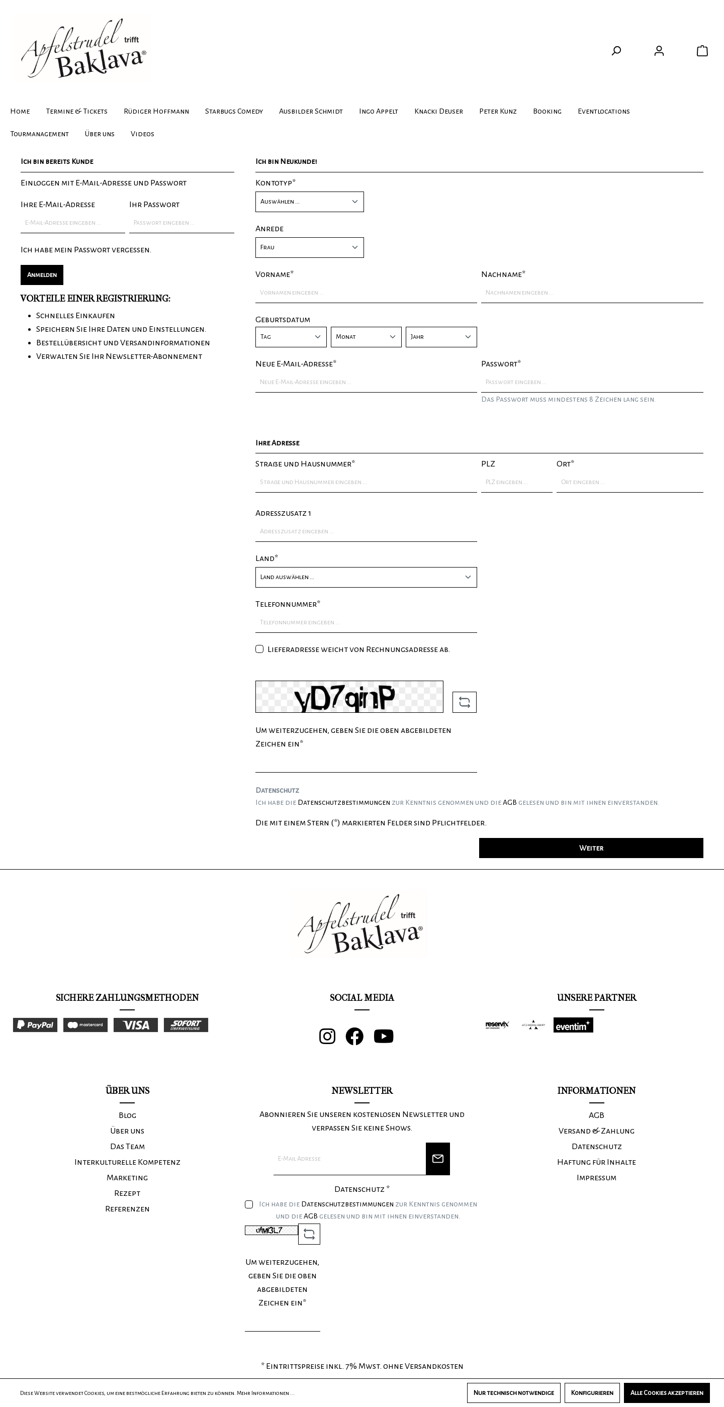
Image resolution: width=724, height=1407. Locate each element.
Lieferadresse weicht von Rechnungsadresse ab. (358, 649)
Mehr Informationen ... (266, 1393)
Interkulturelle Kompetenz (127, 1162)
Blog (127, 1115)
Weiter (591, 848)
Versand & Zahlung (597, 1131)
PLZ (488, 463)
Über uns (127, 1131)
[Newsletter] (438, 1159)
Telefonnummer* (287, 604)
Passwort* (501, 363)
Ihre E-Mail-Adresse (58, 204)
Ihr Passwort (154, 204)
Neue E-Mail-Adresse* (295, 363)
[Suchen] (615, 51)
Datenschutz (597, 1146)
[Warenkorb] (702, 51)
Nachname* (503, 274)
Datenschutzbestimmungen (344, 802)
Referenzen (127, 1208)
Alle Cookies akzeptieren (666, 1392)
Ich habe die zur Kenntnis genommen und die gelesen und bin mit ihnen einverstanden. (457, 802)
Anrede (269, 228)
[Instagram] (332, 1040)
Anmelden (42, 274)
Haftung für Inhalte (596, 1162)
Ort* (565, 463)
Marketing (127, 1177)
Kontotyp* (275, 182)
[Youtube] (389, 1040)
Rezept (127, 1193)
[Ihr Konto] (659, 51)
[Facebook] (359, 1040)
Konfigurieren (592, 1392)
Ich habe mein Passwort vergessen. (86, 249)
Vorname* (274, 274)
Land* (266, 558)
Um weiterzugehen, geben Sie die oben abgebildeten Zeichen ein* (353, 737)
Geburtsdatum (282, 319)
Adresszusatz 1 (283, 513)
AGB (510, 802)
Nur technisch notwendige (514, 1392)
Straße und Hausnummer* (305, 463)
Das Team (127, 1146)
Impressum (596, 1177)
